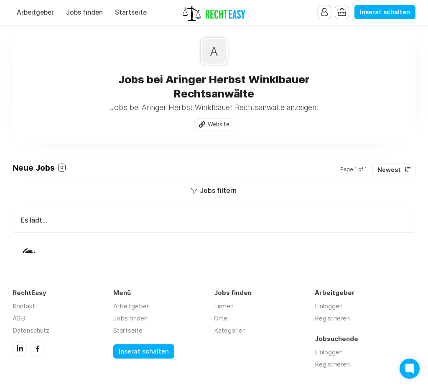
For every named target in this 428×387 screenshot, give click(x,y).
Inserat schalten (385, 12)
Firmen (224, 306)
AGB (19, 318)
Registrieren (332, 318)
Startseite (131, 12)
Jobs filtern (218, 190)
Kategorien (230, 330)
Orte (220, 318)
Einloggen (329, 306)
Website (218, 124)
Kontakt (24, 306)
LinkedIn (20, 349)
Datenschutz (31, 330)
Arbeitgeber (35, 12)
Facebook (38, 349)
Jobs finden (84, 12)
